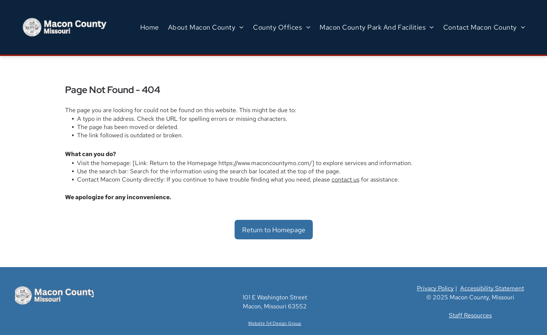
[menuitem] (150, 27)
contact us (345, 179)
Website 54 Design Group (274, 323)
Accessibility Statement (492, 288)
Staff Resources (470, 315)
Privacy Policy (435, 288)
